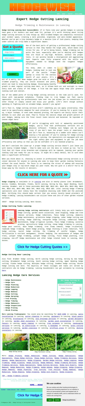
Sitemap (3, 389)
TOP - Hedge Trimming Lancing (15, 376)
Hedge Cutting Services (47, 365)
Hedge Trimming (32, 367)
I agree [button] (50, 400)
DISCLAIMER (78, 14)
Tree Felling (54, 370)
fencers (5, 323)
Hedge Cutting (49, 356)
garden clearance (29, 328)
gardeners (55, 316)
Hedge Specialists (67, 356)
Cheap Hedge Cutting (23, 358)
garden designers (75, 319)
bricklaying (18, 319)
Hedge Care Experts (68, 365)
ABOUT (64, 14)
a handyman (53, 326)
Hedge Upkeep (46, 367)
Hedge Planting (24, 370)
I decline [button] (57, 400)
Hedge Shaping (18, 372)
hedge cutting (8, 266)
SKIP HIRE (62, 314)
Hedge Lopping (70, 360)
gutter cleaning (32, 316)
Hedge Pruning (15, 356)
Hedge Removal (47, 363)
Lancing (37, 182)
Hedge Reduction (32, 356)
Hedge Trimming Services (65, 358)
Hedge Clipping (34, 360)
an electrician (29, 326)
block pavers (77, 316)
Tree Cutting (40, 370)
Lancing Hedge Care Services (21, 275)
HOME (58, 14)
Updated (23, 389)
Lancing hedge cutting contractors (33, 210)
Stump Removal (69, 370)
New (18, 389)
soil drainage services (46, 319)
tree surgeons (53, 323)
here (4, 270)
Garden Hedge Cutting (52, 360)
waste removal (28, 323)
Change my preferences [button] (68, 400)
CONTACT (70, 14)
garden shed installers (24, 321)
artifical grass (57, 328)
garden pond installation (59, 321)
